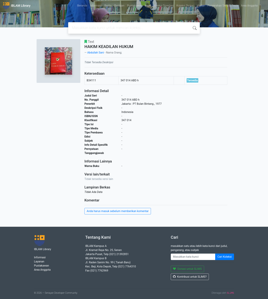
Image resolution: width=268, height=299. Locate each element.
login (148, 5)
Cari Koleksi (224, 256)
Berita (108, 5)
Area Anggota (249, 5)
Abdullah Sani (95, 52)
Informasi (96, 5)
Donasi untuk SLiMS (187, 268)
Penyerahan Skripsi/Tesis (222, 5)
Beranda (82, 5)
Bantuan (119, 5)
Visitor (201, 5)
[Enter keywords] (193, 257)
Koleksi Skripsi (185, 5)
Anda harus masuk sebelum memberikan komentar (118, 211)
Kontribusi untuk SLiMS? (190, 276)
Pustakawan (134, 5)
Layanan (39, 261)
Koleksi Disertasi (163, 5)
